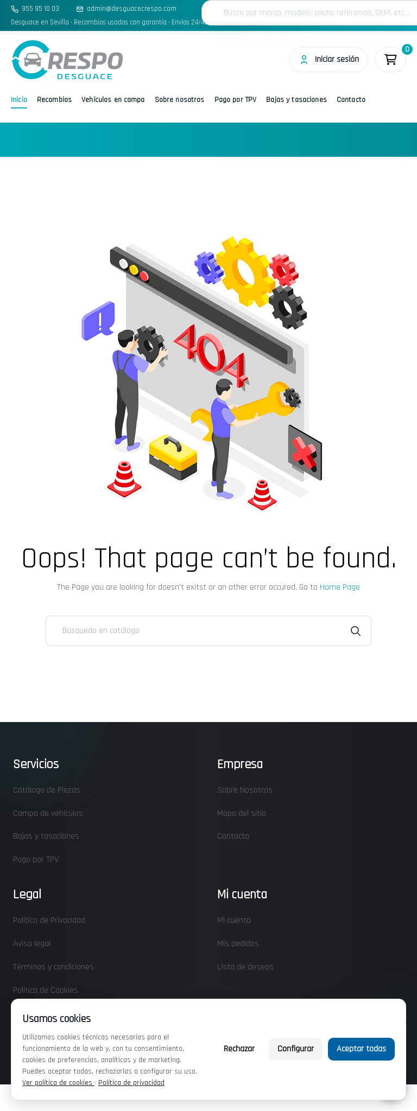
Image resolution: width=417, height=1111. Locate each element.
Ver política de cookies (58, 1083)
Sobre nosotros (180, 100)
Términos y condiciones (53, 967)
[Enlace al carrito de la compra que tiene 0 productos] (390, 59)
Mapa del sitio (241, 813)
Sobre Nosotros (245, 790)
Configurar (295, 1049)
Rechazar (239, 1049)
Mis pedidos (238, 943)
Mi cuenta (234, 920)
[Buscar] (208, 631)
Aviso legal (31, 943)
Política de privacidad (131, 1083)
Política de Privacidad (49, 920)
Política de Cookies (45, 990)
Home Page (340, 587)
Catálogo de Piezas (46, 790)
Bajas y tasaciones (296, 100)
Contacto (351, 100)
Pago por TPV (235, 100)
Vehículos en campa (113, 100)
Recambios (54, 100)
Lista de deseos (245, 967)
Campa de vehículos (48, 813)
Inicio (19, 100)
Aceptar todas (361, 1049)
